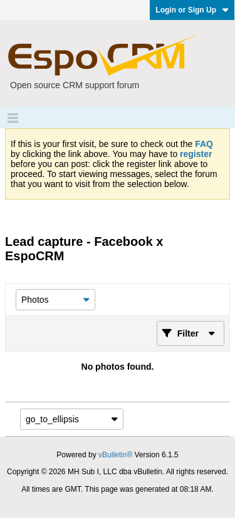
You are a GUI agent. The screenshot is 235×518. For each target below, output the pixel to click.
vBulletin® (115, 454)
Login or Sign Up (192, 10)
